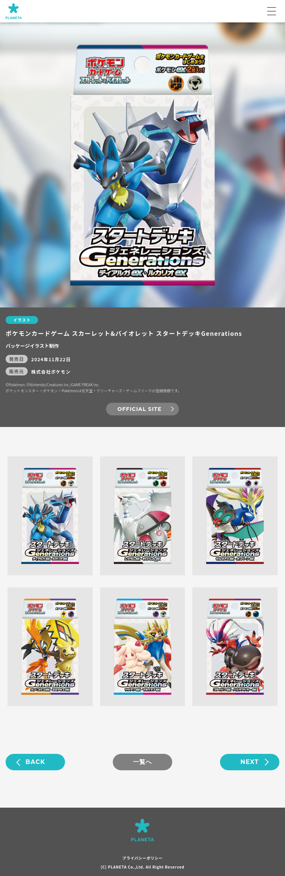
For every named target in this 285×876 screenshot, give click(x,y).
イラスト (22, 320)
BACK (35, 762)
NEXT (249, 762)
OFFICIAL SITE (139, 409)
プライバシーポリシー (143, 858)
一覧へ (142, 762)
